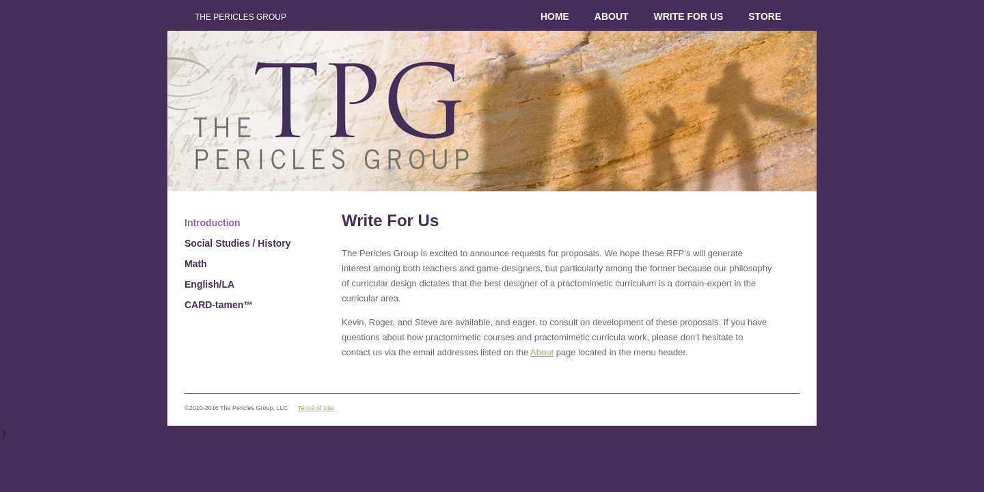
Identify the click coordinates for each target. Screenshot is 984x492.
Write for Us (688, 16)
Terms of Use (316, 408)
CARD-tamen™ (218, 304)
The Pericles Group (240, 17)
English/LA (209, 284)
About (611, 16)
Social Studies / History (237, 243)
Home (555, 16)
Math (195, 263)
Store (764, 16)
